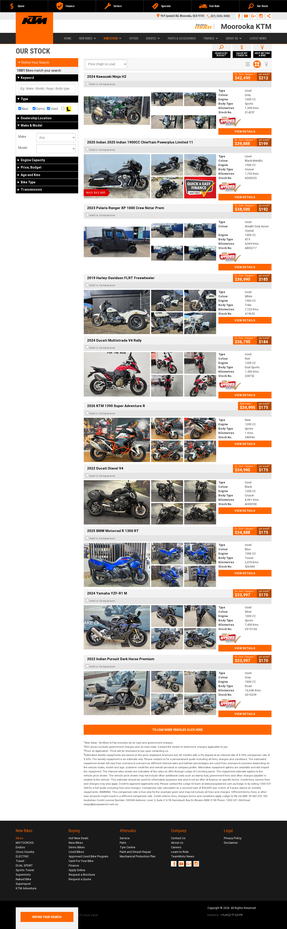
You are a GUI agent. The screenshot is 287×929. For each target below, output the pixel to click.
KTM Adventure (26, 888)
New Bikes (87, 38)
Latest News (258, 38)
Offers (133, 38)
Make (22, 137)
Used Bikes (76, 852)
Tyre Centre (127, 847)
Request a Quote (80, 879)
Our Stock (113, 38)
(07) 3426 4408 (220, 16)
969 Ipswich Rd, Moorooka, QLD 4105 (180, 16)
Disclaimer (231, 843)
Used (52, 109)
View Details (245, 131)
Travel (20, 861)
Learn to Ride (180, 852)
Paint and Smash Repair (135, 852)
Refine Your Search (33, 62)
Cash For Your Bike (81, 861)
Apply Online (77, 870)
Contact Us (178, 838)
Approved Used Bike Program (88, 856)
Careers (176, 847)
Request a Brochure (82, 875)
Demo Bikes (77, 847)
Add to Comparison (102, 84)
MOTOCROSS (25, 843)
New (23, 109)
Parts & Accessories (182, 38)
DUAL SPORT (24, 865)
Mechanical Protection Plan (137, 856)
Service (153, 38)
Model (22, 148)
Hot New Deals (78, 838)
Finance (211, 38)
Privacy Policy (232, 838)
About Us (234, 38)
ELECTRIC (22, 856)
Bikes (19, 838)
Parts (123, 843)
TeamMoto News (182, 856)
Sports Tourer (25, 870)
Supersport (23, 884)
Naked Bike (23, 879)
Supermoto (23, 875)
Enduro (20, 847)
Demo (39, 109)
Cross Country (25, 852)
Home (67, 38)
